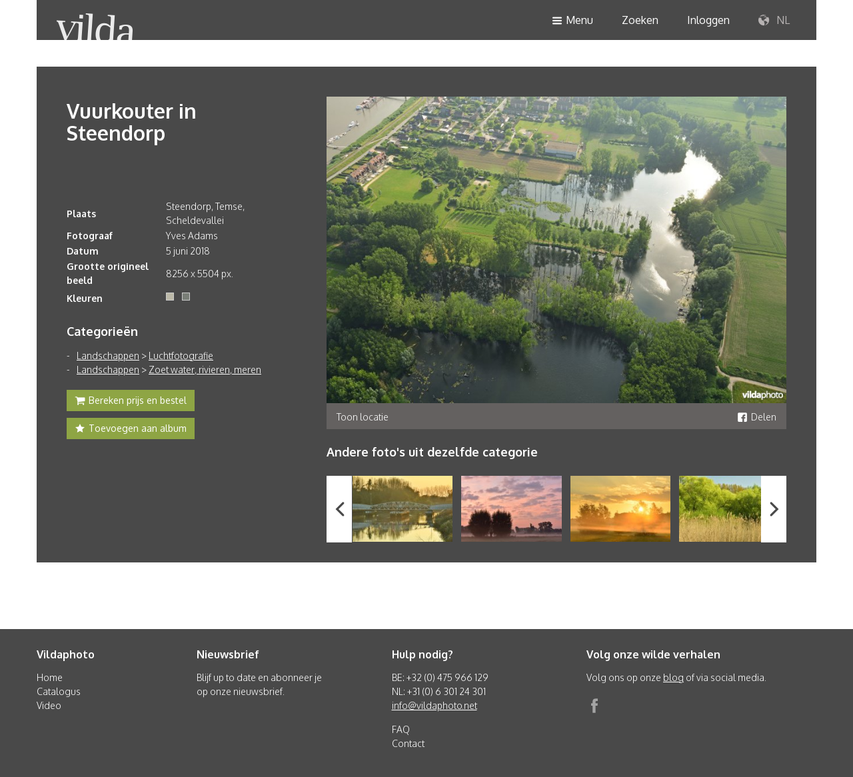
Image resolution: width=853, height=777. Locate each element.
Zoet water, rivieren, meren (205, 369)
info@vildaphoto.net (434, 705)
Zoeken (640, 20)
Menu (572, 21)
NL (774, 20)
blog (673, 677)
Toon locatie (363, 416)
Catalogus (59, 691)
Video (49, 705)
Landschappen (108, 355)
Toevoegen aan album (131, 429)
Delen (756, 416)
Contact (408, 743)
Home (50, 677)
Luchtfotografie (181, 355)
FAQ (401, 729)
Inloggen (708, 20)
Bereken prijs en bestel (131, 401)
